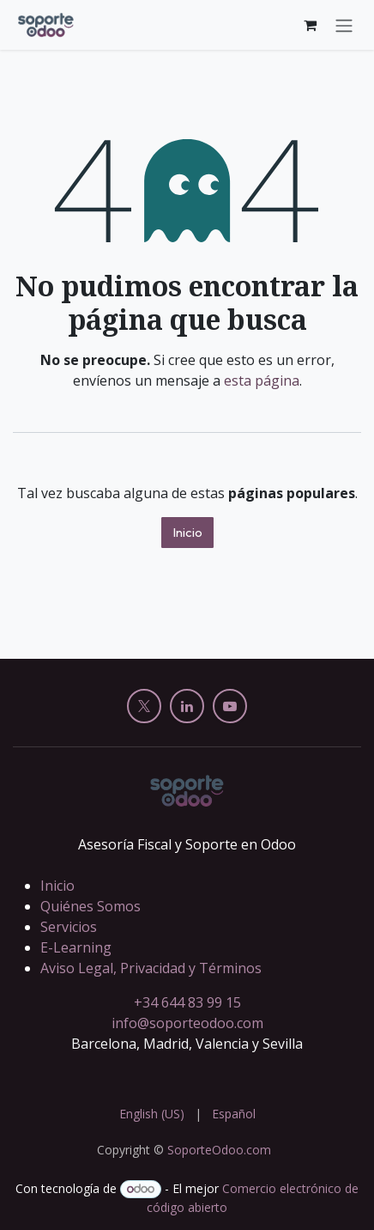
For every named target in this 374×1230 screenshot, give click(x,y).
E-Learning (76, 947)
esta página (261, 380)
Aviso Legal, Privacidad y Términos (151, 968)
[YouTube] (230, 706)
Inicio (187, 532)
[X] (144, 706)
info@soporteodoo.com (187, 1023)
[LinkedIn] (187, 706)
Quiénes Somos (90, 906)
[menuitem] (151, 1113)
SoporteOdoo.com (219, 1150)
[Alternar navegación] (344, 25)
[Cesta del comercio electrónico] (310, 25)
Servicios (68, 926)
